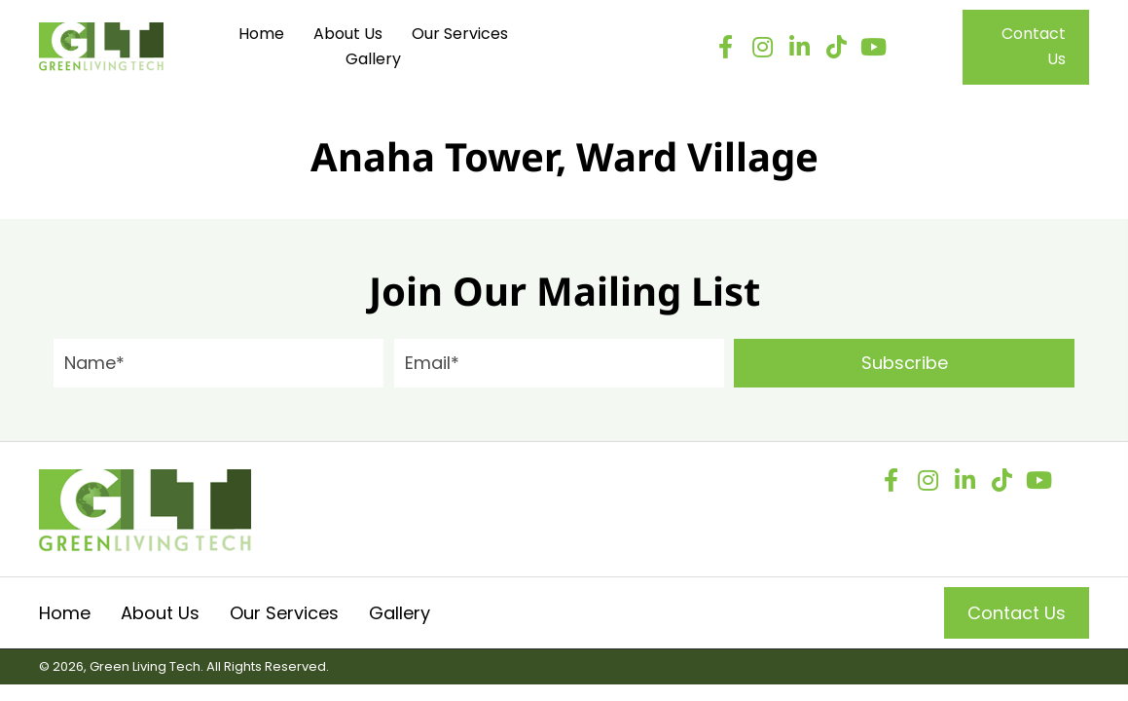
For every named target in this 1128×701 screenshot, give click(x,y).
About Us (160, 613)
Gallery (399, 613)
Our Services (284, 613)
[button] (725, 46)
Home (65, 613)
